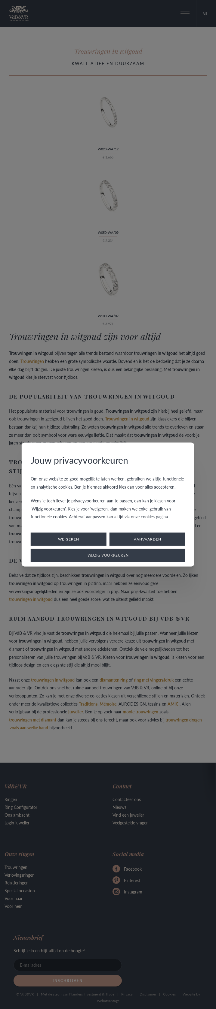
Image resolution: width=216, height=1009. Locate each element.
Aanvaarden (147, 538)
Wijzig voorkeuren (108, 555)
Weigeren (68, 538)
